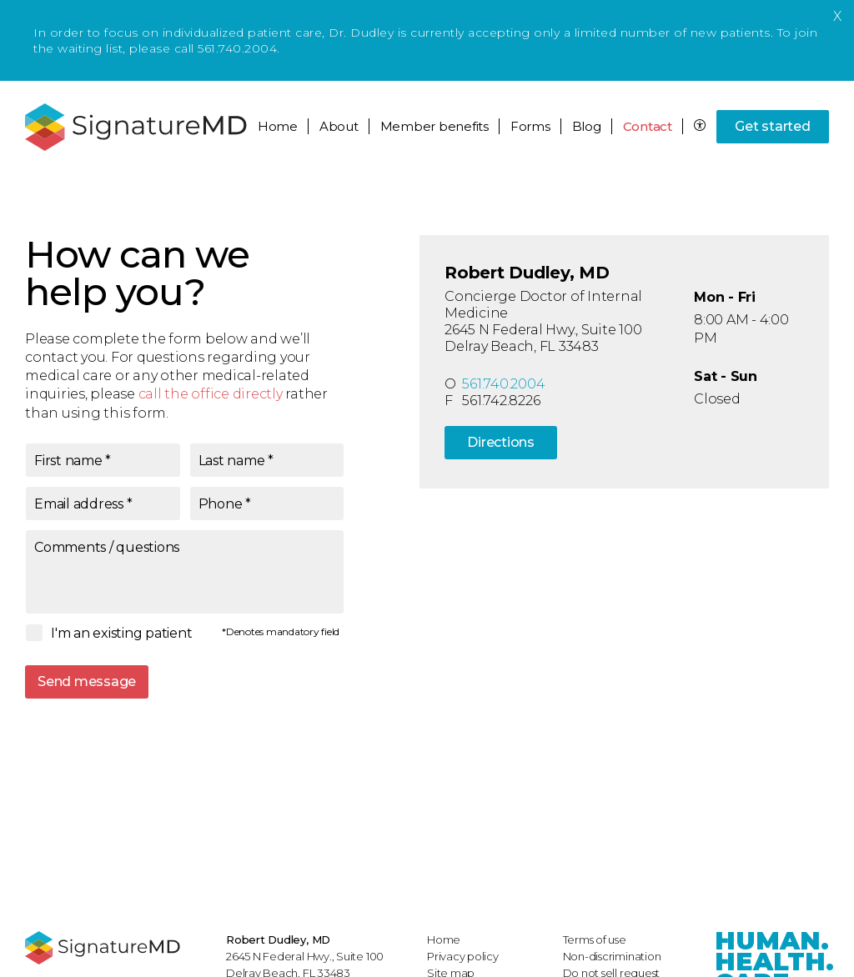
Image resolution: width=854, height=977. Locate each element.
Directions (501, 442)
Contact (647, 126)
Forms (530, 126)
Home (278, 126)
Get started (772, 126)
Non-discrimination (612, 956)
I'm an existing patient (121, 633)
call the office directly (210, 394)
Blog (586, 126)
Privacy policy (463, 956)
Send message (87, 681)
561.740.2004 (503, 384)
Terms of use (594, 939)
